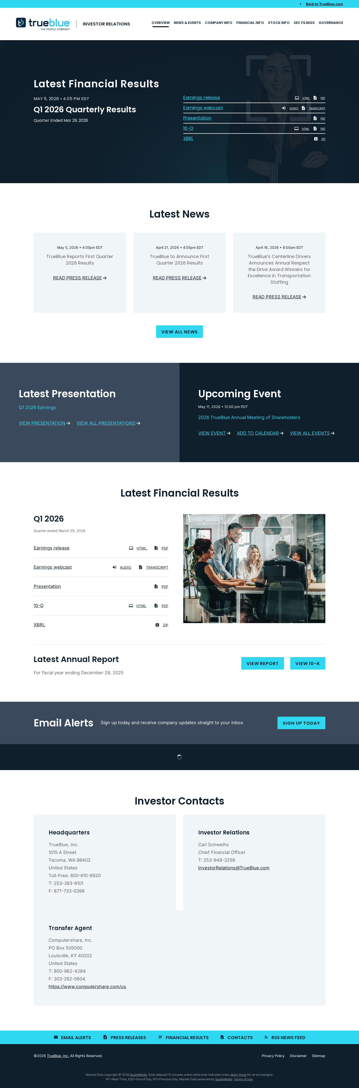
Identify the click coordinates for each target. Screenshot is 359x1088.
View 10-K (307, 665)
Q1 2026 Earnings (37, 408)
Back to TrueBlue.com (324, 4)
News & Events (187, 22)
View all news (179, 333)
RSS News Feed (288, 1039)
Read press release (77, 279)
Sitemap (318, 1057)
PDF (319, 100)
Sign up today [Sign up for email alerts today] (301, 724)
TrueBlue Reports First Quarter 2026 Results (79, 261)
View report (263, 665)
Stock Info (279, 22)
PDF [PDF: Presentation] (319, 120)
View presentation (42, 424)
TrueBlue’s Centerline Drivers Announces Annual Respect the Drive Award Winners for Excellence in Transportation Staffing (279, 271)
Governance (331, 22)
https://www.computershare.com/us (87, 988)
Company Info (218, 22)
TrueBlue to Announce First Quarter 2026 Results (179, 261)
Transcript (313, 110)
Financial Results (187, 1039)
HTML (302, 100)
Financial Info (250, 22)
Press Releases (128, 1039)
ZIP (319, 141)
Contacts (240, 1039)
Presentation (197, 120)
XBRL (188, 140)
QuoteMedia (138, 1076)
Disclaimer (298, 1057)
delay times (238, 1076)
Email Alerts (76, 1039)
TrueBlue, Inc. (58, 1057)
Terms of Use (243, 1081)
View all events (310, 434)
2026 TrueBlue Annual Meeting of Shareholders (249, 418)
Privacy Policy (273, 1057)
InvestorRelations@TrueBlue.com (233, 869)
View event (212, 434)
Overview (161, 22)
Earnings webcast (203, 109)
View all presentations (106, 424)
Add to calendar (258, 434)
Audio (290, 110)
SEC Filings (304, 22)
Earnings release (201, 99)
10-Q (188, 130)
